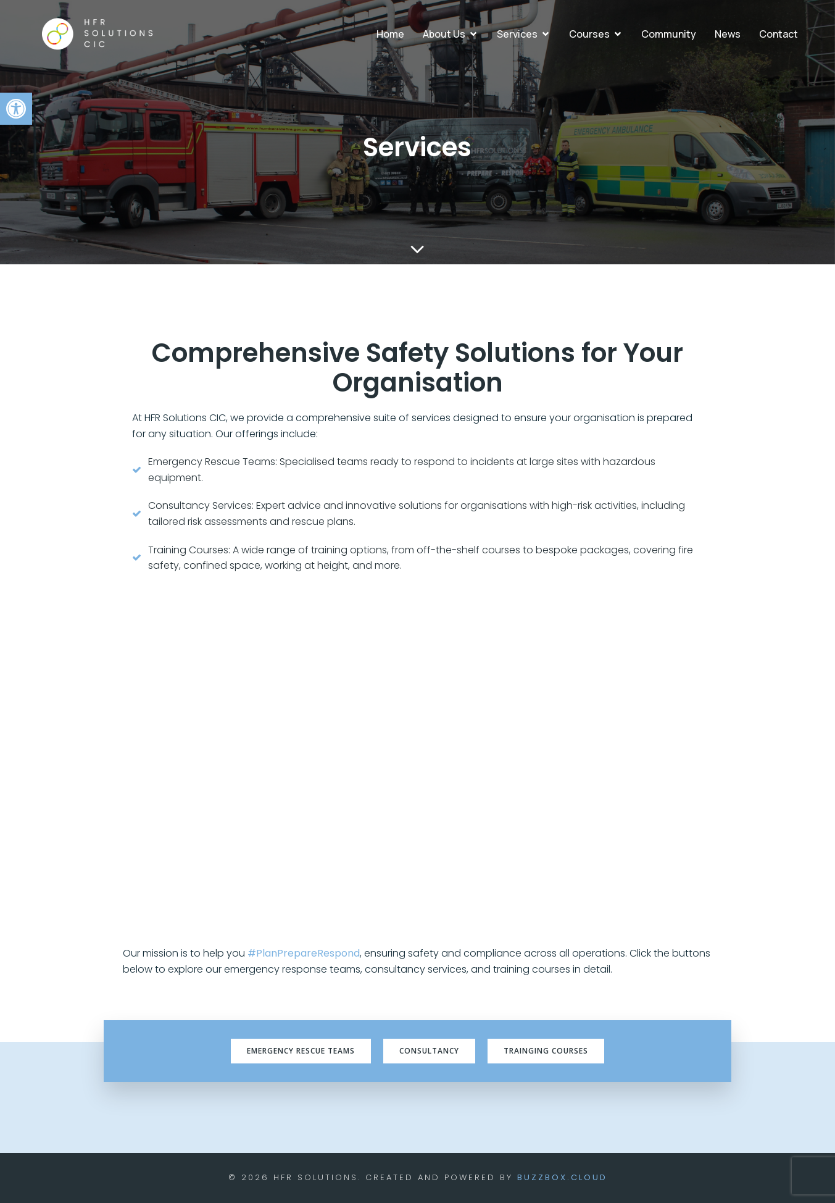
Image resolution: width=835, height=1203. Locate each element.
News (728, 34)
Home (390, 34)
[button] (16, 109)
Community (668, 34)
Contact (778, 34)
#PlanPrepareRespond (303, 953)
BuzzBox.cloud (562, 1177)
